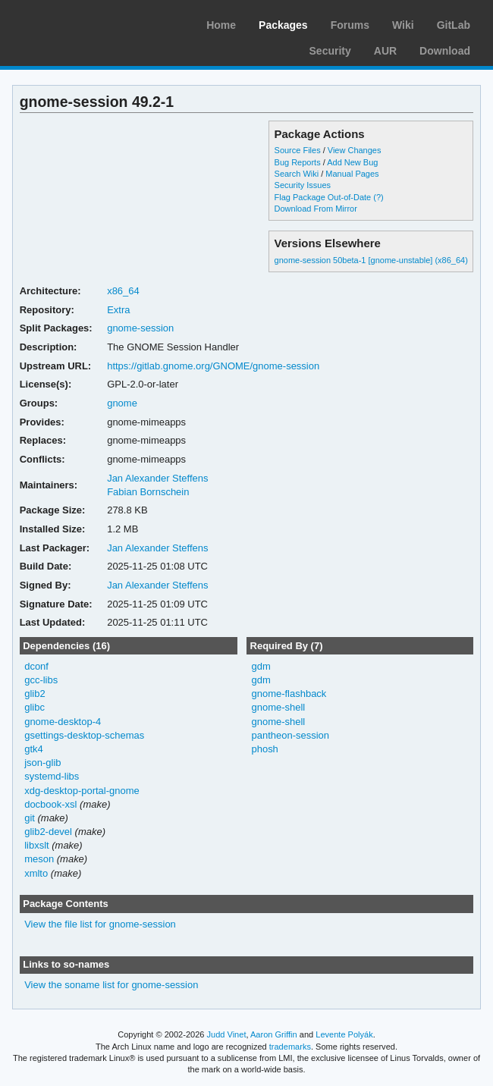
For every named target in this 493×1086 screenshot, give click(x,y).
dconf (36, 666)
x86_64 (123, 291)
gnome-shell (278, 707)
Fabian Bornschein (148, 491)
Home (221, 25)
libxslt (36, 845)
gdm (260, 666)
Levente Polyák (344, 1034)
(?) (378, 197)
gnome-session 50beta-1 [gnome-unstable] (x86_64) (371, 260)
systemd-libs (51, 776)
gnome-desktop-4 (62, 721)
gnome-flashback (288, 693)
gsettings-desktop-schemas (84, 735)
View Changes (355, 150)
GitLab (453, 25)
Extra (118, 309)
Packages (283, 25)
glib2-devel (48, 831)
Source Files (298, 150)
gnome (122, 403)
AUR (385, 51)
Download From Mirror (316, 208)
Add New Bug (352, 162)
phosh (264, 749)
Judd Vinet (226, 1034)
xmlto (36, 873)
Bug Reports (298, 162)
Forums (350, 25)
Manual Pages (351, 173)
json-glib (42, 762)
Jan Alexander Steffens (157, 478)
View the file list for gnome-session (100, 924)
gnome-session (140, 328)
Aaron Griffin (273, 1034)
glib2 (34, 693)
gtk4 (33, 749)
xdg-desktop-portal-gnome (82, 790)
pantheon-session (290, 735)
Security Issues (303, 185)
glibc (34, 707)
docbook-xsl (50, 804)
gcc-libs (41, 680)
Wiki (403, 25)
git (29, 818)
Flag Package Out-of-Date (323, 197)
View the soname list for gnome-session (111, 984)
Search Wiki (297, 173)
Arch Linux (83, 23)
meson (39, 859)
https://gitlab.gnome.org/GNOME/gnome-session (213, 366)
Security (330, 51)
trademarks (290, 1046)
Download (444, 51)
